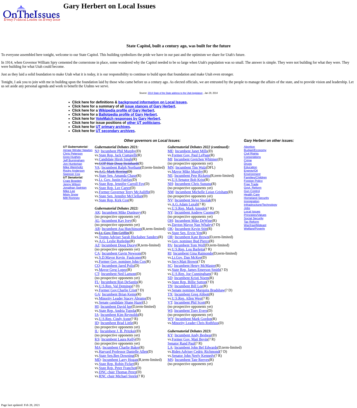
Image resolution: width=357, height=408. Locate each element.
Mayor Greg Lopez (113, 270)
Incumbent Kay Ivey (117, 221)
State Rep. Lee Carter (114, 188)
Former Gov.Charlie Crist (117, 290)
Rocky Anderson (74, 170)
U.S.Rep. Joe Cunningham (191, 274)
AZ (97, 245)
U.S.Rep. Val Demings (115, 286)
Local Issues (252, 211)
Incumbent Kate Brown (192, 237)
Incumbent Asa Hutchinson (121, 229)
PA (170, 245)
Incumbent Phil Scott (189, 302)
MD (98, 360)
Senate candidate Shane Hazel (121, 302)
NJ (97, 151)
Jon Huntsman (72, 163)
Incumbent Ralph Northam (121, 167)
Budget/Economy (255, 150)
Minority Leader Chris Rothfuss (195, 323)
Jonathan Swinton (75, 187)
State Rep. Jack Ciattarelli (118, 155)
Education (250, 167)
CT (97, 274)
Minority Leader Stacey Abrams (122, 298)
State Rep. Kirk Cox (113, 200)
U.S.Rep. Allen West (187, 298)
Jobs (247, 208)
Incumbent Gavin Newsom (121, 253)
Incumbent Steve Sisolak (193, 200)
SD (170, 278)
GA (97, 294)
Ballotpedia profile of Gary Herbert (128, 114)
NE (170, 176)
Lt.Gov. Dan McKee (186, 257)
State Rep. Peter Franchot (117, 368)
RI (169, 253)
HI (97, 306)
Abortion (249, 146)
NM (170, 192)
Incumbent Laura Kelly (118, 339)
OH (170, 221)
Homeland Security (256, 198)
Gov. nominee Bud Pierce (190, 241)
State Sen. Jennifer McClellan (120, 196)
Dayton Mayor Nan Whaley (192, 225)
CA (97, 253)
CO (97, 266)
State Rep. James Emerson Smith (196, 270)
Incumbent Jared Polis (118, 266)
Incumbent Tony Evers (190, 311)
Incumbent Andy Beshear (193, 335)
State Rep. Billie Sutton (189, 282)
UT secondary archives (115, 131)
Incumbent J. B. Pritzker (118, 331)
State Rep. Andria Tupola (117, 311)
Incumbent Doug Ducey (119, 245)
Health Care (252, 194)
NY (170, 212)
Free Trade (251, 184)
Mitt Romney (71, 198)
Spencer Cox (71, 174)
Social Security (253, 218)
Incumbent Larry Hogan (120, 360)
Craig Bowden (72, 181)
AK (97, 212)
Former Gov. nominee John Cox (122, 261)
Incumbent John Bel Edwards (195, 347)
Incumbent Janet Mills (191, 151)
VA (97, 167)
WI (170, 311)
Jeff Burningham (73, 160)
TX (170, 294)
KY (170, 335)
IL (96, 331)
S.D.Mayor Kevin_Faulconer (120, 257)
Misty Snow (70, 194)
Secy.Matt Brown (184, 261)
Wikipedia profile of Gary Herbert (126, 110)
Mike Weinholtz (73, 167)
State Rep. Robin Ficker (116, 364)
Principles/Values (255, 215)
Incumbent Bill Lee (188, 286)
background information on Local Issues (152, 102)
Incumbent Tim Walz (191, 167)
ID (97, 323)
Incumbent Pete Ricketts (192, 176)
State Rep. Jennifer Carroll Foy (121, 184)
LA (170, 347)
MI (170, 159)
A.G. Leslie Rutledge (114, 241)
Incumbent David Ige (115, 306)
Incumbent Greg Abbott (191, 294)
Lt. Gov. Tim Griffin (114, 233)
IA (97, 315)
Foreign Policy (253, 181)
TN (170, 286)
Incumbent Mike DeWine (193, 221)
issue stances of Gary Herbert (150, 106)
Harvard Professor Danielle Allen (123, 351)
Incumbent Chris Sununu (193, 184)
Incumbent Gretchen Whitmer (196, 159)
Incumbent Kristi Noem (191, 278)
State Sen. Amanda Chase (117, 176)
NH (170, 184)
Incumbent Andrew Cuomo (194, 212)
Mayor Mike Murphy (187, 171)
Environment (252, 174)
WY (170, 319)
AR (97, 229)
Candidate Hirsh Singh (115, 159)
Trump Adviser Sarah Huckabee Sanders (128, 237)
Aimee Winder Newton (77, 150)
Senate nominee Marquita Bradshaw (198, 290)
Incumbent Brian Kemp (119, 294)
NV (170, 200)
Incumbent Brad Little (116, 323)
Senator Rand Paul (181, 343)
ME (170, 151)
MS (170, 360)
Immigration (251, 201)
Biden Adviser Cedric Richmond (195, 351)
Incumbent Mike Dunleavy (121, 212)
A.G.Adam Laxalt (185, 204)
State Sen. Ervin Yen (187, 233)
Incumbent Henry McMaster (194, 266)
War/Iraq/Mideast (255, 225)
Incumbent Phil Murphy (118, 151)
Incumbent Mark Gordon (193, 319)
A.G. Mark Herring (113, 171)
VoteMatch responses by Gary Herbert (128, 118)
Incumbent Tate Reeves (192, 360)
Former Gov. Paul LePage (191, 155)
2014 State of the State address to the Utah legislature (175, 93)
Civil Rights (251, 153)
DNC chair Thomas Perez (117, 372)
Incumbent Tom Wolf (189, 245)
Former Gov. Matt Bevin (190, 339)
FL (97, 282)
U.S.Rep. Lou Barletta (188, 249)
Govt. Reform (252, 187)
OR (170, 237)
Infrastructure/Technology (260, 204)
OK (170, 229)
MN (170, 167)
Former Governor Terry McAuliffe (124, 192)
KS (97, 339)
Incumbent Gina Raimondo (193, 253)
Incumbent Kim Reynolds (119, 315)
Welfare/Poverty (254, 228)
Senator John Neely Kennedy (193, 356)
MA (98, 347)
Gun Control (252, 191)
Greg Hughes (72, 157)
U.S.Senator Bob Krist (188, 180)
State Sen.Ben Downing (116, 356)
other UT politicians (143, 123)
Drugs (248, 163)
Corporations (252, 157)
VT (170, 302)
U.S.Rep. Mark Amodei (189, 208)
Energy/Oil (251, 170)
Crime (248, 160)
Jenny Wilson (72, 184)
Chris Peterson (73, 153)
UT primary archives (113, 127)
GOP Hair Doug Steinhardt (118, 163)
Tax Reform (251, 221)
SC (170, 266)
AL (97, 221)
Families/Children (255, 177)
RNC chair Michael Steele (118, 376)
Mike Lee (69, 191)
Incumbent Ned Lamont (118, 274)
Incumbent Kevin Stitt (191, 229)
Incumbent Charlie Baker (120, 347)
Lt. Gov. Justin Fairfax (115, 180)
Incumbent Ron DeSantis (119, 282)
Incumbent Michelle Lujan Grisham (202, 192)
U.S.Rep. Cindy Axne (114, 319)
